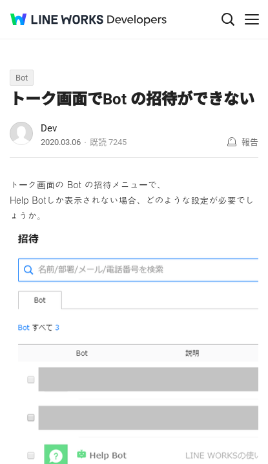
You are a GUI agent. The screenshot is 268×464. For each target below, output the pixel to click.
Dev (49, 128)
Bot (21, 77)
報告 (250, 142)
